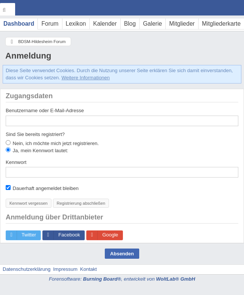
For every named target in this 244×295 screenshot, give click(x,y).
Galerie (152, 23)
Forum (49, 23)
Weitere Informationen (85, 77)
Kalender (105, 23)
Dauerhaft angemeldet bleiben (42, 188)
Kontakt (88, 269)
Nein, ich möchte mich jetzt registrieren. (52, 143)
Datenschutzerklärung (26, 269)
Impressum (65, 269)
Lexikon (76, 23)
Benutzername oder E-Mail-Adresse (45, 110)
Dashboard (18, 23)
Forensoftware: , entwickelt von (122, 279)
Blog (130, 23)
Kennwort (16, 162)
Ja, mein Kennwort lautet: (37, 150)
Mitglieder (182, 23)
